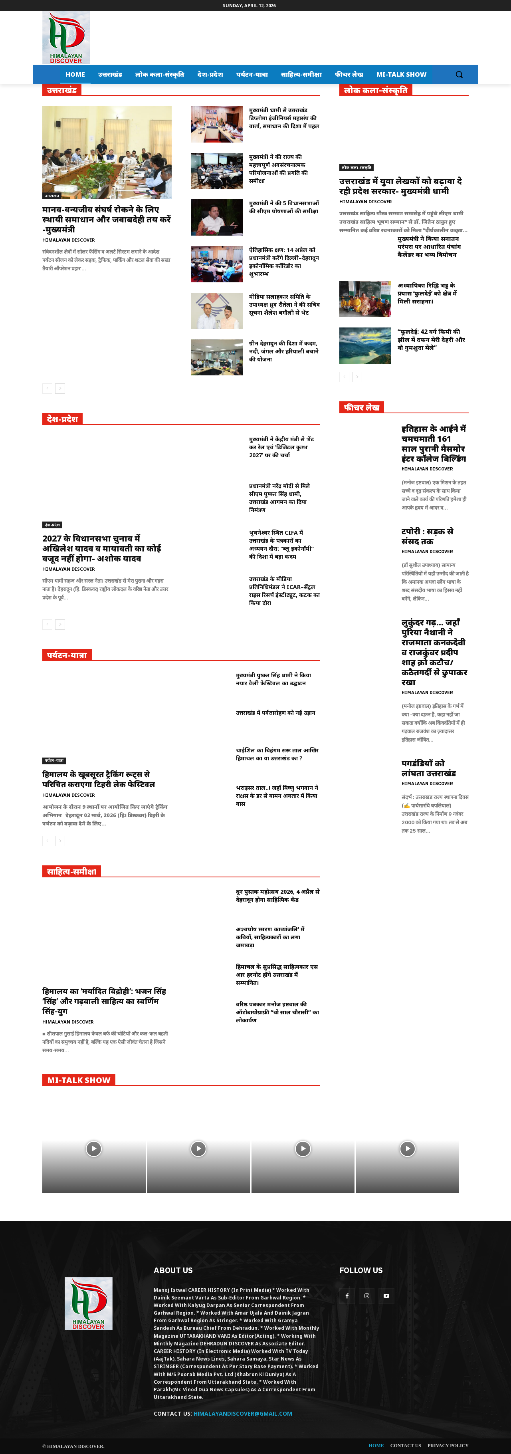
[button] (459, 74)
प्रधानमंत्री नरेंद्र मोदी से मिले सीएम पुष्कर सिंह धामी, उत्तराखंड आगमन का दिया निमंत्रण (279, 498)
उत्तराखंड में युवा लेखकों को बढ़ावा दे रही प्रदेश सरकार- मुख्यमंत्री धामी (400, 185)
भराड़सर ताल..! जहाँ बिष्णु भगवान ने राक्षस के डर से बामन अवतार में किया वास (277, 795)
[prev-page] (47, 388)
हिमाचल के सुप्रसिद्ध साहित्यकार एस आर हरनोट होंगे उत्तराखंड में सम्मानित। (277, 974)
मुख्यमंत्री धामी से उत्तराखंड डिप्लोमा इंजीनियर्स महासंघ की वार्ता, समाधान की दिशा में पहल (284, 118)
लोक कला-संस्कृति (356, 167)
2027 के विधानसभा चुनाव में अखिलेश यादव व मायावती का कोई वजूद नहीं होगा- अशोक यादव (101, 548)
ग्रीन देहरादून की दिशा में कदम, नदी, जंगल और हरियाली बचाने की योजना (284, 351)
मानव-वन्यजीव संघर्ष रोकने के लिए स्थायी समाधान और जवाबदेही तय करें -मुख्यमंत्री (106, 219)
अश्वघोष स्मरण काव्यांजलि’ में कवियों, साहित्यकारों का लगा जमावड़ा (270, 937)
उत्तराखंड (52, 195)
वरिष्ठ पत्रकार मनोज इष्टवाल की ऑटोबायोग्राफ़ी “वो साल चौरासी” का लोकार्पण (277, 1012)
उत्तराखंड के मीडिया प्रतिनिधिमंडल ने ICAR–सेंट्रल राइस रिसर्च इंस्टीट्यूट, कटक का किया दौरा (284, 591)
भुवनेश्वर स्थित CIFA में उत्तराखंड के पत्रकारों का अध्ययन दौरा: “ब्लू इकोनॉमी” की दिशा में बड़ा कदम (281, 544)
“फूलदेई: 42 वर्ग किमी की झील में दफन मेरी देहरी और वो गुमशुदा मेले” (431, 339)
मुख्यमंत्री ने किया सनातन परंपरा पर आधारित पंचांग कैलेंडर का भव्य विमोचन (429, 246)
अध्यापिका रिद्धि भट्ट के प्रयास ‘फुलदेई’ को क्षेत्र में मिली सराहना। (427, 293)
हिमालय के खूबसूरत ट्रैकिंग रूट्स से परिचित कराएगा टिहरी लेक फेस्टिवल (98, 779)
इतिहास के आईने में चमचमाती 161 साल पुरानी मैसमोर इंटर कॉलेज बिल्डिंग (434, 443)
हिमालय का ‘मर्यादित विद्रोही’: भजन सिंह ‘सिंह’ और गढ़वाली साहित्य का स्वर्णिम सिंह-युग (104, 1001)
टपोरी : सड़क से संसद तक (428, 536)
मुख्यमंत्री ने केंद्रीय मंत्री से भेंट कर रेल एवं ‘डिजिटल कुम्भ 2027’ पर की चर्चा (281, 447)
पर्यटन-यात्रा (54, 760)
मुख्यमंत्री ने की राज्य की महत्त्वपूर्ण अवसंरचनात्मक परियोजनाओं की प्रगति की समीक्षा (278, 168)
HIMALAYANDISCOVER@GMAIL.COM (243, 1413)
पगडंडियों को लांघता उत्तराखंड (429, 768)
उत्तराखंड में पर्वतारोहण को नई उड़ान (275, 712)
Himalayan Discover (68, 240)
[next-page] (60, 388)
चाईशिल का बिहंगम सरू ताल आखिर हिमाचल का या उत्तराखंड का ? (277, 754)
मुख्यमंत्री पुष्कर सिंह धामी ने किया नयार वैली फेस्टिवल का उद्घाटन (273, 679)
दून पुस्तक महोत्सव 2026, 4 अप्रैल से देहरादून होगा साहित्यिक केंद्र (278, 895)
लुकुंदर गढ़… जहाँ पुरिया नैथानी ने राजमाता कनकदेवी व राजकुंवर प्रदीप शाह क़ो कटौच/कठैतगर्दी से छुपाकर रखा (434, 652)
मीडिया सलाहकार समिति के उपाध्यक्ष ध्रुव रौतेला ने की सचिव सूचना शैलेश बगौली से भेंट (284, 304)
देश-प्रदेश (52, 525)
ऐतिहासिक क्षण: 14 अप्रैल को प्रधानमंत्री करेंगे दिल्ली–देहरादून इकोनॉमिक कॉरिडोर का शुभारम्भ (284, 262)
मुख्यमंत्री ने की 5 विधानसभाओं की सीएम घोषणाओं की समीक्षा (284, 207)
